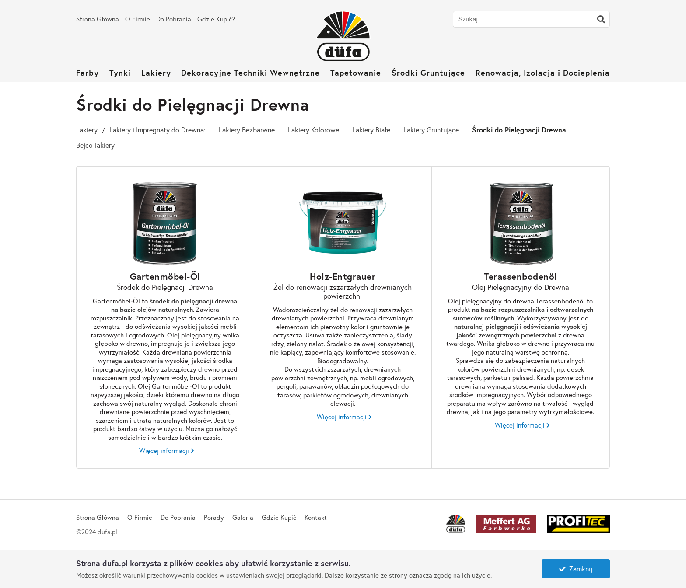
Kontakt (315, 517)
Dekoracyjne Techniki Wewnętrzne (250, 72)
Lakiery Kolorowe (313, 129)
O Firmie (137, 18)
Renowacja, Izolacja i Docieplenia (543, 72)
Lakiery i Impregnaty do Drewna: (157, 129)
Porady (214, 517)
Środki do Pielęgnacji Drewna (519, 129)
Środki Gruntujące (428, 72)
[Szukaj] (601, 19)
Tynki (120, 72)
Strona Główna (97, 18)
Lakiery (156, 72)
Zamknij (575, 568)
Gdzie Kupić (279, 517)
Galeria (242, 517)
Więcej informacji (164, 450)
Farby (87, 72)
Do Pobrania (173, 18)
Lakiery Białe (371, 129)
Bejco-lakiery (95, 145)
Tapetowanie (355, 72)
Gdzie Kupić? (216, 18)
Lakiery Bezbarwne (247, 129)
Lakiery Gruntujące (431, 129)
